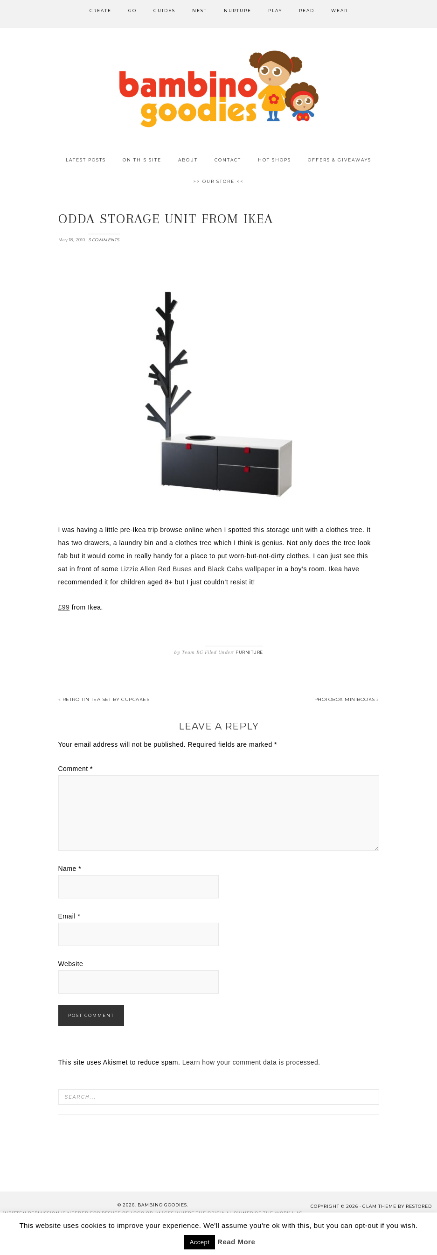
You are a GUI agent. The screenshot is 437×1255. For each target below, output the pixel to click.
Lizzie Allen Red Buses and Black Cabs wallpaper (197, 569)
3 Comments (104, 239)
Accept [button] (200, 1242)
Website (70, 964)
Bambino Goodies (219, 88)
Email (69, 916)
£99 (64, 607)
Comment (75, 768)
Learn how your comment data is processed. (251, 1062)
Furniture (249, 652)
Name (70, 868)
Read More (236, 1242)
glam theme (379, 1206)
